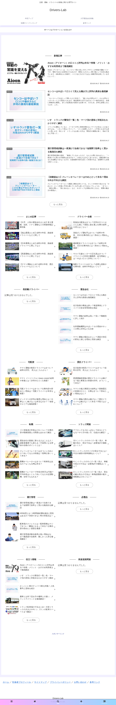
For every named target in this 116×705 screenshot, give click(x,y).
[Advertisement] (58, 44)
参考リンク (95, 682)
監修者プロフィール (21, 682)
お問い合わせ (80, 682)
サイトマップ (40, 682)
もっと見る (58, 204)
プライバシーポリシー (60, 682)
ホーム (6, 682)
